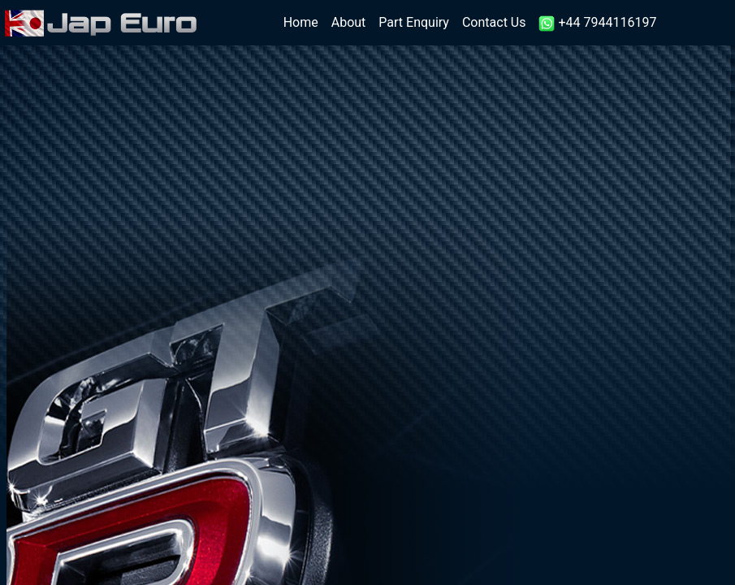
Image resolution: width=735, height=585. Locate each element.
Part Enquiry (413, 22)
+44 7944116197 (597, 23)
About (348, 22)
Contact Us (494, 22)
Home (304, 21)
